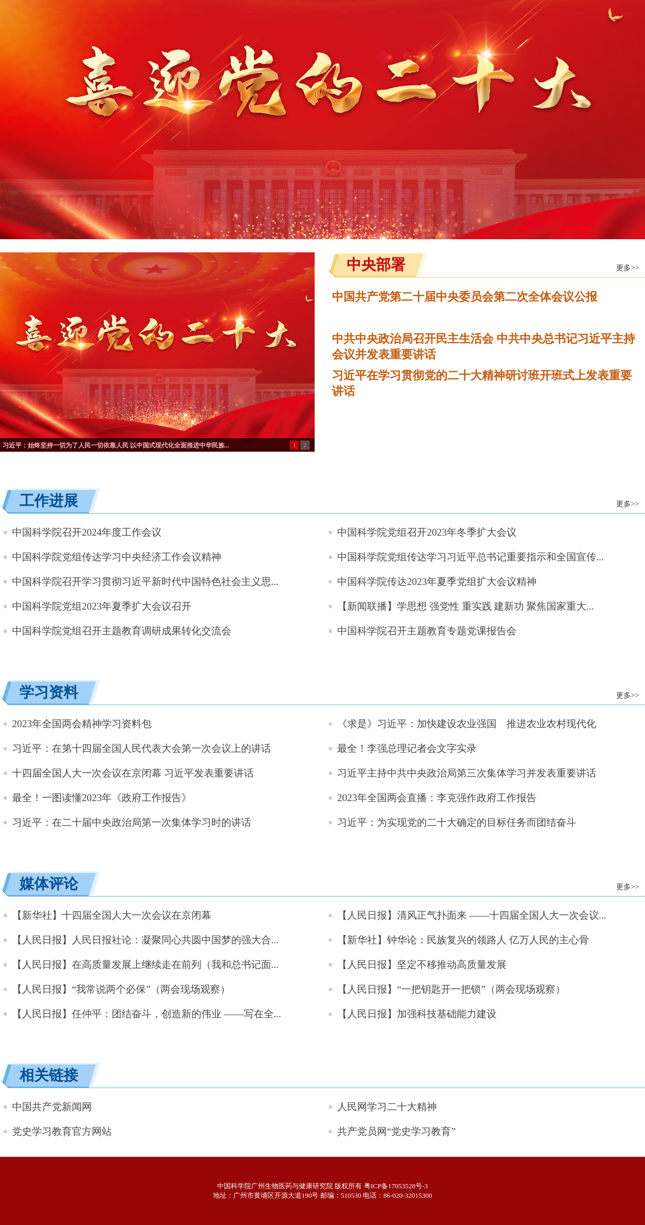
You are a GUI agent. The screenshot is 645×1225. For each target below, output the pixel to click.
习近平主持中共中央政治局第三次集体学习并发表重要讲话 (466, 773)
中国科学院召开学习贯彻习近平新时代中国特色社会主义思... (145, 581)
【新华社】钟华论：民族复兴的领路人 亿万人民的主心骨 (463, 939)
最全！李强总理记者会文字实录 (407, 748)
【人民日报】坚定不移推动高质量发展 (422, 964)
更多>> (627, 268)
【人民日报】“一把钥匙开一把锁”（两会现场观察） (451, 989)
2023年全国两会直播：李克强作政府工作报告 (436, 797)
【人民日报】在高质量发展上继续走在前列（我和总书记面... (145, 964)
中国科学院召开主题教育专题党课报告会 (427, 630)
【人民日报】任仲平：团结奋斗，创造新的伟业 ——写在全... (146, 1013)
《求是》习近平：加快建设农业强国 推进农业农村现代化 (466, 723)
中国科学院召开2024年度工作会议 (87, 532)
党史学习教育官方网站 (62, 1131)
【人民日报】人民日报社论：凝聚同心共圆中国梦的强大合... (145, 939)
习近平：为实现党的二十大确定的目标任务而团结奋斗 (456, 822)
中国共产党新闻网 (52, 1106)
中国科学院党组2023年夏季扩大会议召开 (101, 606)
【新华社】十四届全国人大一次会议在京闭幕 (111, 915)
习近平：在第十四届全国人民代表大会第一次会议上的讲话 (141, 748)
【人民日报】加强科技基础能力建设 (417, 1013)
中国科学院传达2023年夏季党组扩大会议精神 (436, 581)
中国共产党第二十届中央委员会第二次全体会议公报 (464, 296)
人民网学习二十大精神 (387, 1106)
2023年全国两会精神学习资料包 (82, 723)
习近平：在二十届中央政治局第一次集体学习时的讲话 (131, 822)
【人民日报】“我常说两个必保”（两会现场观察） (121, 989)
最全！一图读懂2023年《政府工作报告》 (101, 797)
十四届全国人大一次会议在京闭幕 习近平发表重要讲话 (133, 773)
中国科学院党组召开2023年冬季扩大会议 (427, 532)
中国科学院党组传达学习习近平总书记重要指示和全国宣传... (470, 556)
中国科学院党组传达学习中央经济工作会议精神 (116, 556)
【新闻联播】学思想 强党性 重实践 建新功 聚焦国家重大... (465, 606)
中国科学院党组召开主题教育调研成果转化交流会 (121, 630)
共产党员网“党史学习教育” (396, 1131)
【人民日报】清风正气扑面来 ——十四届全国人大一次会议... (471, 915)
